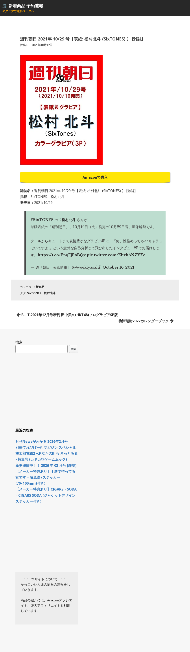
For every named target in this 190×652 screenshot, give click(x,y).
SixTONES (34, 293)
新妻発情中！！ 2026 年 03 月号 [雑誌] (46, 465)
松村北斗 (49, 293)
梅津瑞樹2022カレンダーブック (143, 321)
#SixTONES (42, 220)
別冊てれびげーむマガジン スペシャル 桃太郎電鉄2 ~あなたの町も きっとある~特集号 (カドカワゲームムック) (46, 453)
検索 (18, 342)
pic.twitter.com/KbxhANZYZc (116, 255)
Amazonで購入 (95, 177)
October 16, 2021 (118, 267)
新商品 (40, 287)
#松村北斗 (67, 220)
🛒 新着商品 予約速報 (22, 6)
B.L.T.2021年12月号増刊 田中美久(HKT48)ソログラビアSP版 (69, 314)
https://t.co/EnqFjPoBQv (62, 255)
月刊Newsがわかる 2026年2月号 (41, 441)
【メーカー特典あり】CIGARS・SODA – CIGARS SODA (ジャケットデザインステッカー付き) (46, 495)
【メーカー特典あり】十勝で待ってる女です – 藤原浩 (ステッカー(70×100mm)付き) (45, 477)
